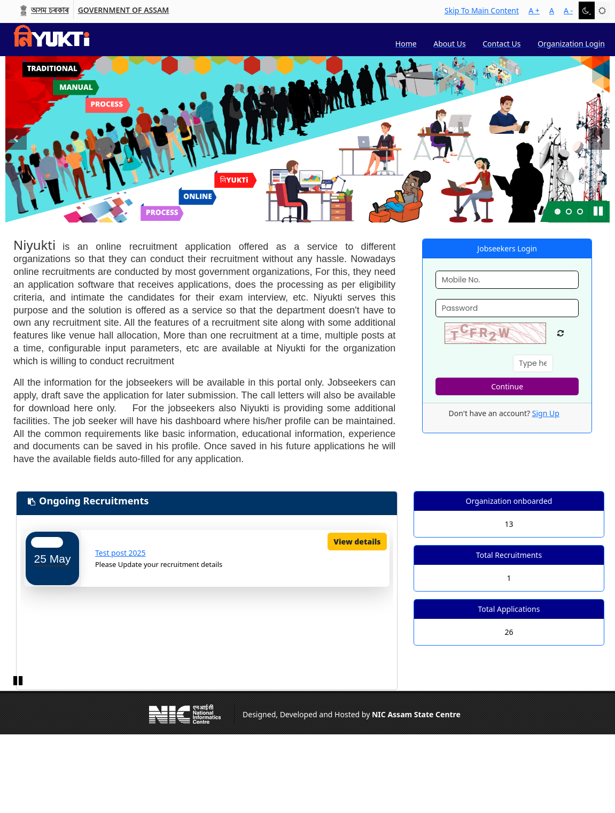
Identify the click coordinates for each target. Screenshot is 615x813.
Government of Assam (123, 10)
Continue (507, 386)
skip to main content (482, 10)
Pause (599, 209)
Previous (16, 151)
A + (534, 10)
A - (568, 10)
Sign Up (545, 413)
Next (601, 151)
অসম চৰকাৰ (50, 10)
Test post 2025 (120, 553)
